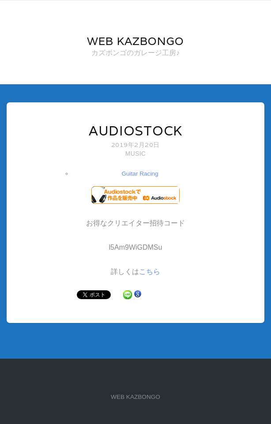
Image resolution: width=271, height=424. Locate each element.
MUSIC (135, 153)
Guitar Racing (139, 173)
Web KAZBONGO (135, 41)
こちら (149, 271)
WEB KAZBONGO (135, 397)
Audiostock (135, 130)
